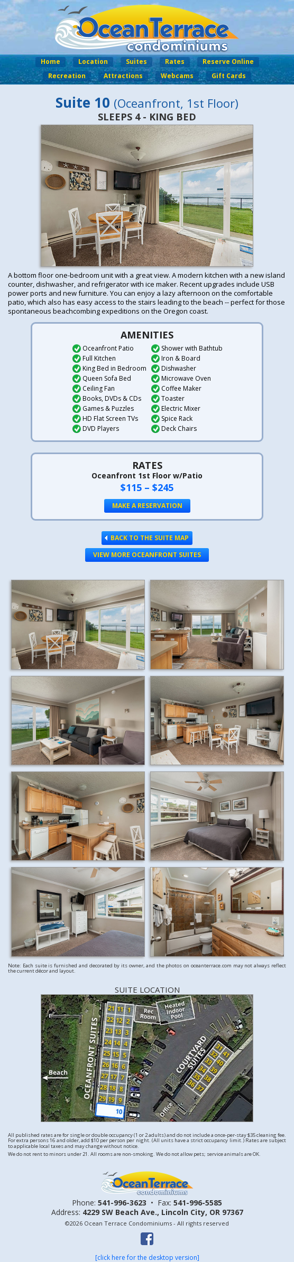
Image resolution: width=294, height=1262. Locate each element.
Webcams (177, 75)
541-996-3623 (122, 1203)
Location (93, 61)
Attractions (123, 75)
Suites (136, 61)
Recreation (67, 75)
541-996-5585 (197, 1203)
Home (50, 61)
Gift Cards (229, 75)
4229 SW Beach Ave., (162, 1212)
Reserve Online (228, 61)
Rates (175, 61)
